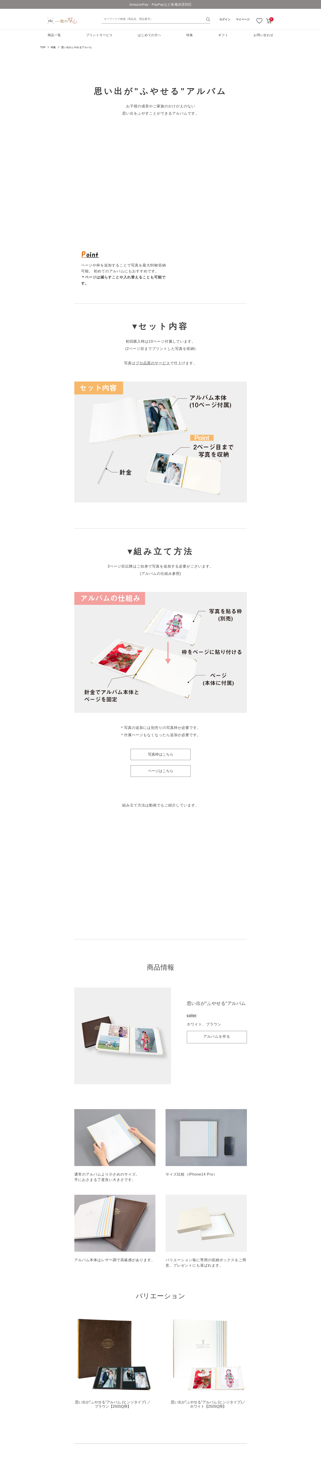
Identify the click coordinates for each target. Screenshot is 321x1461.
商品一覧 (54, 35)
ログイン (224, 19)
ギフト (223, 35)
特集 (189, 35)
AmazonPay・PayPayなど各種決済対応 (160, 4)
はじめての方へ (149, 35)
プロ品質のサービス (153, 363)
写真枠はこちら (160, 754)
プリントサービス (99, 35)
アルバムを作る (216, 1036)
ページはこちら (160, 771)
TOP (43, 47)
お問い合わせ (263, 35)
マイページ (243, 19)
